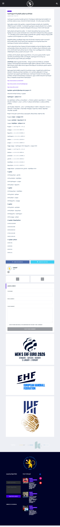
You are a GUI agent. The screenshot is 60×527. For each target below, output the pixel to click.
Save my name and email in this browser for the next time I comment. (25, 326)
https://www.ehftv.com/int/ (12, 87)
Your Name (10, 292)
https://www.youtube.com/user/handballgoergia (17, 84)
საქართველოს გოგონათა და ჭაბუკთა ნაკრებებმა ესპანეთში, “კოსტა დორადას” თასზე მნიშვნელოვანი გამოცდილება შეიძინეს (32, 487)
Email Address (10, 300)
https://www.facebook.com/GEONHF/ (15, 81)
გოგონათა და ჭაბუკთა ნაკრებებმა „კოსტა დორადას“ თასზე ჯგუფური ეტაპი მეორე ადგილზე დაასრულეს (33, 514)
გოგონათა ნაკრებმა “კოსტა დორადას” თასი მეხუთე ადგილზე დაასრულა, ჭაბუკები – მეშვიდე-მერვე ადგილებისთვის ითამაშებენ (33, 501)
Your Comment (11, 307)
